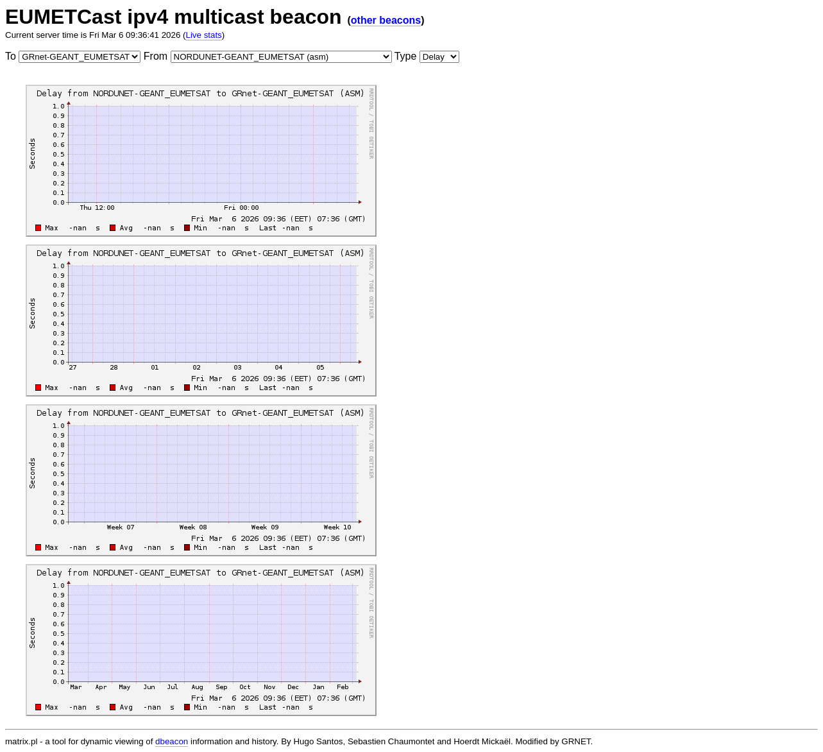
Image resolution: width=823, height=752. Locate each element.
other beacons (386, 20)
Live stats (203, 35)
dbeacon (171, 741)
